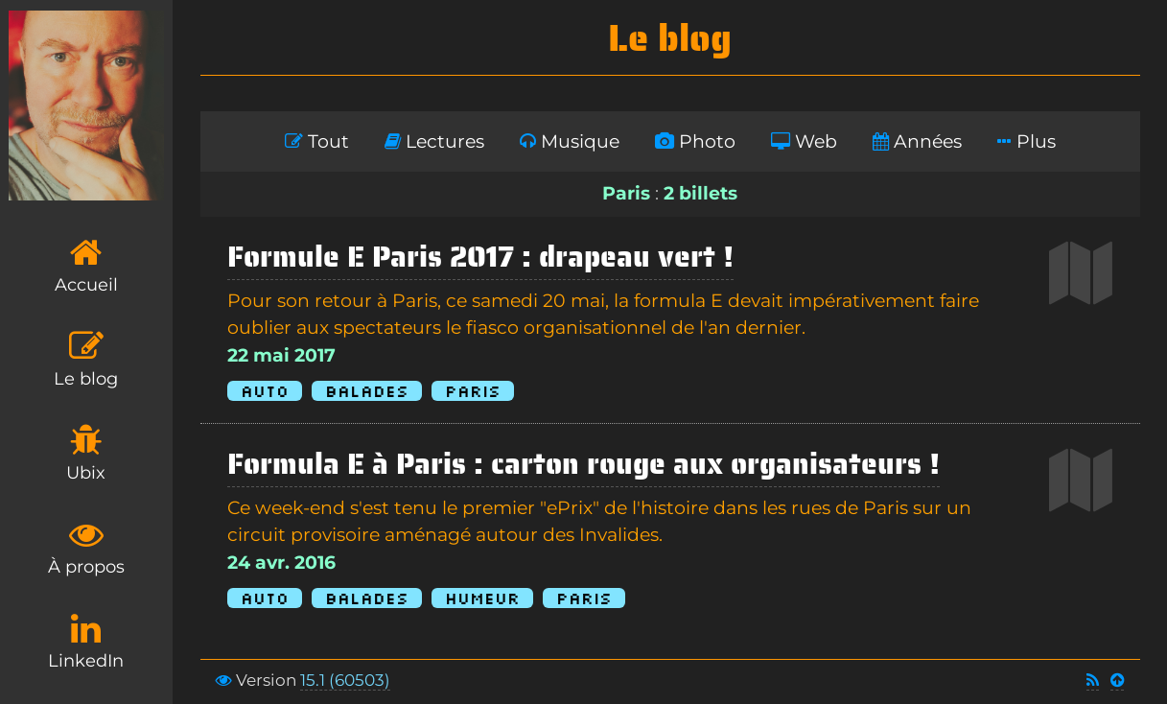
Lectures (434, 141)
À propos (86, 547)
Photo (695, 141)
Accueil (86, 265)
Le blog (86, 359)
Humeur (482, 598)
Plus (1026, 141)
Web (804, 141)
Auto (265, 391)
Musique (569, 141)
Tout (317, 141)
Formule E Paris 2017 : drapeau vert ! (480, 256)
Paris (473, 391)
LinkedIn (86, 641)
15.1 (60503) (345, 680)
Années (917, 141)
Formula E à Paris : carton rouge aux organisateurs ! (583, 463)
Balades (366, 391)
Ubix (85, 453)
